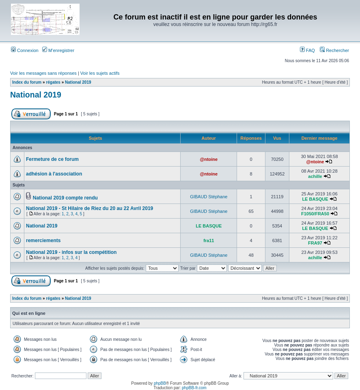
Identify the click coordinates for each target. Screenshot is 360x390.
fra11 (208, 240)
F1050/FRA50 (315, 213)
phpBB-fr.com (194, 388)
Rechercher (334, 50)
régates (53, 82)
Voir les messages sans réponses (43, 73)
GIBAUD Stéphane (208, 196)
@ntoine (209, 159)
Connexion (25, 50)
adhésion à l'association (54, 174)
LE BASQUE (315, 199)
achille (315, 176)
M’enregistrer (58, 50)
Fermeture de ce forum (52, 159)
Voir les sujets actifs (100, 73)
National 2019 (78, 82)
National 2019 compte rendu (65, 198)
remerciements (43, 240)
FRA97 (315, 242)
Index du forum (26, 82)
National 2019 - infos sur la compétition (71, 252)
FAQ (307, 50)
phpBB (160, 383)
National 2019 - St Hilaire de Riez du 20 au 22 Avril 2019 (89, 208)
